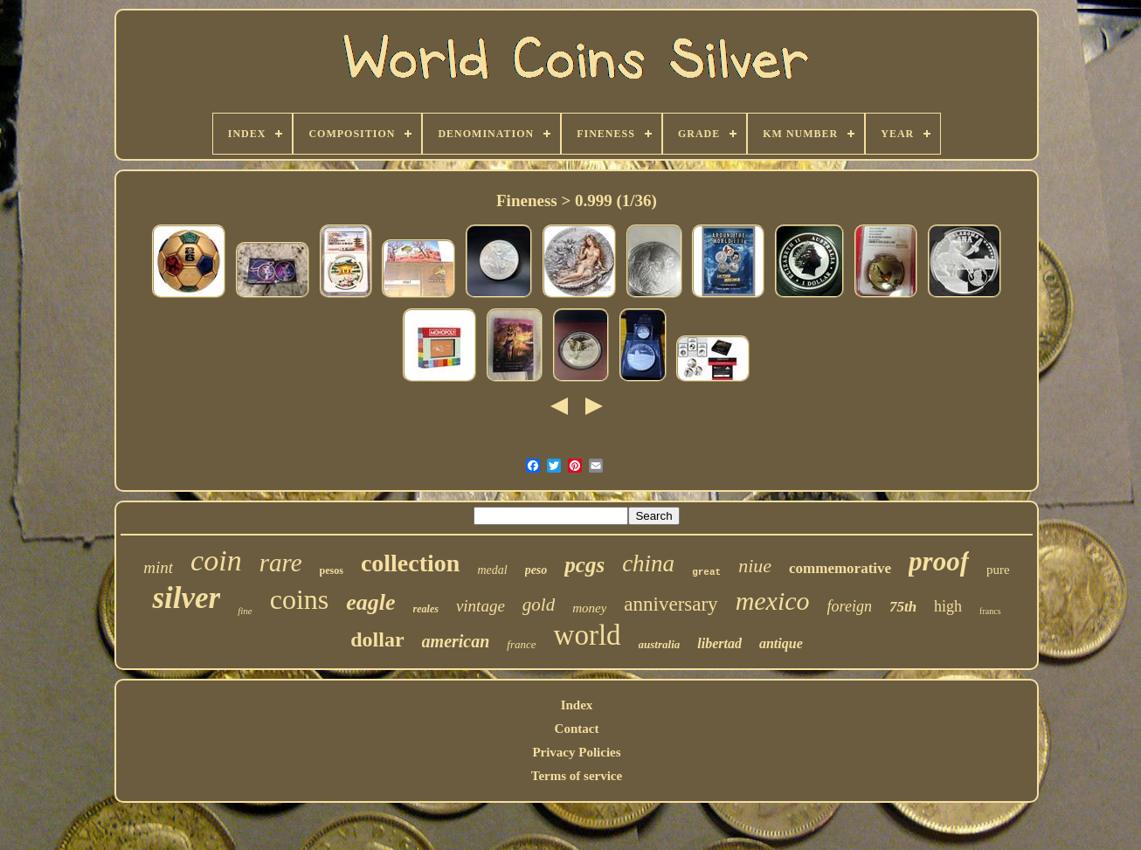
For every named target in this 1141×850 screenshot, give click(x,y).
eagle (370, 602)
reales (426, 609)
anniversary (670, 604)
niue (754, 566)
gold (538, 604)
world (587, 635)
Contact (577, 729)
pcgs (584, 565)
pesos (331, 570)
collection (410, 563)
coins (299, 599)
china (648, 563)
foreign (849, 606)
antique (781, 643)
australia (660, 644)
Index (577, 705)
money (589, 608)
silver (186, 598)
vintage (480, 606)
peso (536, 570)
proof (939, 561)
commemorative (840, 568)
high (948, 606)
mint (158, 567)
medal (492, 570)
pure (998, 570)
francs (989, 611)
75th (902, 606)
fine (245, 610)
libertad (719, 643)
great (706, 572)
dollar (377, 639)
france (521, 644)
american (456, 641)
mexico (773, 600)
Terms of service (576, 776)
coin (216, 560)
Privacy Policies (576, 752)
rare (280, 563)
